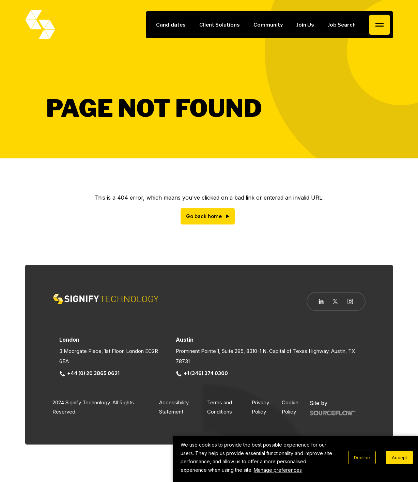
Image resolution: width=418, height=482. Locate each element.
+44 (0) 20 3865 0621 (90, 373)
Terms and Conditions (219, 407)
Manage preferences (278, 470)
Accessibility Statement (174, 407)
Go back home (204, 216)
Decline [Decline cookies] (362, 457)
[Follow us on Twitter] (335, 301)
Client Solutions (219, 25)
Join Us (305, 25)
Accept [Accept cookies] (399, 457)
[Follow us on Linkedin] (321, 301)
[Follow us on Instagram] (350, 302)
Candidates (171, 25)
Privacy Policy (260, 407)
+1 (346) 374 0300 (202, 373)
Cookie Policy (290, 407)
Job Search (342, 25)
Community (268, 25)
